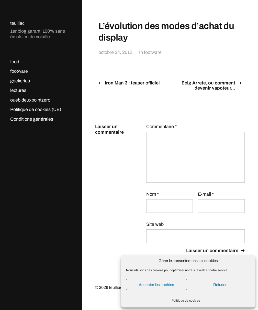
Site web (155, 224)
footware (19, 71)
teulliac (17, 23)
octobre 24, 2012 (115, 52)
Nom (152, 194)
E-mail (206, 194)
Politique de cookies (186, 300)
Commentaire (161, 126)
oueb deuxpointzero (30, 100)
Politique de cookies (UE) (35, 109)
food (14, 61)
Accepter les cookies (156, 285)
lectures (18, 90)
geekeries (20, 80)
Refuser (220, 285)
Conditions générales (31, 119)
